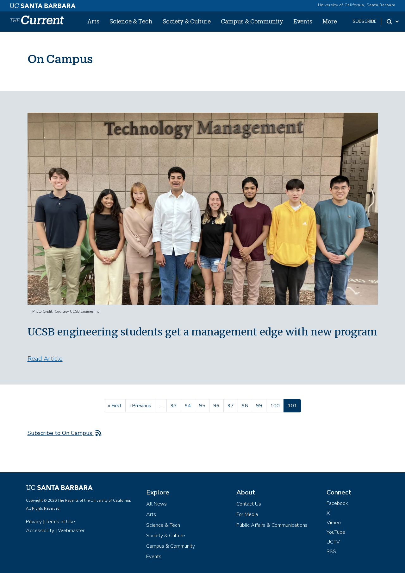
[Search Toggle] (393, 21)
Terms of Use (60, 521)
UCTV (333, 541)
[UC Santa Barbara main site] (42, 4)
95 (204, 405)
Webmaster (71, 530)
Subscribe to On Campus (61, 433)
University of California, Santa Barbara (357, 5)
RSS (331, 551)
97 (232, 405)
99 (261, 405)
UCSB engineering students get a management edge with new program (202, 332)
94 (189, 405)
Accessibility (40, 530)
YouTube (336, 532)
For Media (247, 514)
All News (156, 503)
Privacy (34, 521)
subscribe (365, 21)
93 (175, 405)
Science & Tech (131, 21)
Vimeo (334, 522)
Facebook (337, 503)
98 (246, 405)
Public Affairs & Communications (272, 525)
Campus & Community (252, 21)
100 (276, 405)
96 (218, 405)
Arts (93, 21)
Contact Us (248, 503)
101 (294, 405)
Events (302, 21)
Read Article (45, 358)
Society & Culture (187, 21)
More (329, 21)
